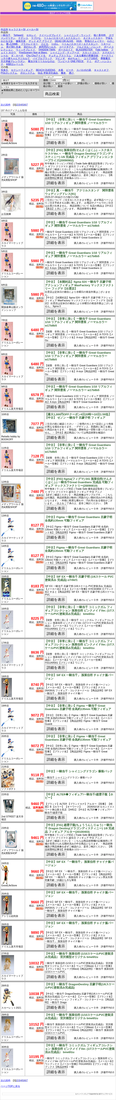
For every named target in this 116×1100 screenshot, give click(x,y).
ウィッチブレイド (25, 49)
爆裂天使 (21, 41)
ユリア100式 (91, 58)
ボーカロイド (65, 49)
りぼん (54, 44)
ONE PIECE (77, 61)
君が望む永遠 (13, 47)
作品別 (4, 29)
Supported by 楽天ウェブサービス (100, 1094)
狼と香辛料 (100, 35)
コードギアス (66, 47)
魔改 (63, 73)
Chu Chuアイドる (35, 55)
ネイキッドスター (93, 38)
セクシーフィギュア (108, 16)
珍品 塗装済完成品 (48, 73)
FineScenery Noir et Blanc (33, 52)
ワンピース (64, 61)
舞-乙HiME (12, 44)
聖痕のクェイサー (94, 41)
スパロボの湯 (83, 70)
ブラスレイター (29, 44)
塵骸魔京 (105, 58)
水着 (60, 70)
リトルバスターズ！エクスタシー (62, 38)
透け (71, 73)
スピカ (44, 44)
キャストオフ (101, 70)
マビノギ (60, 58)
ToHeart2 (18, 35)
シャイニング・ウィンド (77, 35)
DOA (79, 41)
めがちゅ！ (74, 58)
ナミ (89, 61)
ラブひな (36, 38)
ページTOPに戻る (10, 1086)
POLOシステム (9, 73)
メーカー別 (32, 29)
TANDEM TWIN (46, 49)
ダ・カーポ (17, 55)
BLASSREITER (84, 49)
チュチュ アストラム (60, 55)
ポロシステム (27, 73)
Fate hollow (102, 49)
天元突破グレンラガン (13, 61)
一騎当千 (5, 35)
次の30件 (6, 104)
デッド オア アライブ (40, 41)
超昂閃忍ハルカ (47, 47)
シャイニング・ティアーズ (64, 52)
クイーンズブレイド (50, 35)
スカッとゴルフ (90, 52)
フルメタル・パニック (89, 47)
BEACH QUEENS (45, 70)
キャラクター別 (17, 29)
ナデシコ (23, 38)
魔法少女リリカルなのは (41, 61)
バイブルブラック (42, 58)
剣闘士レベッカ (14, 64)
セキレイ (31, 35)
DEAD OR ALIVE (64, 41)
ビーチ (69, 70)
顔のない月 (30, 47)
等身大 (4, 70)
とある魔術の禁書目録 (86, 55)
